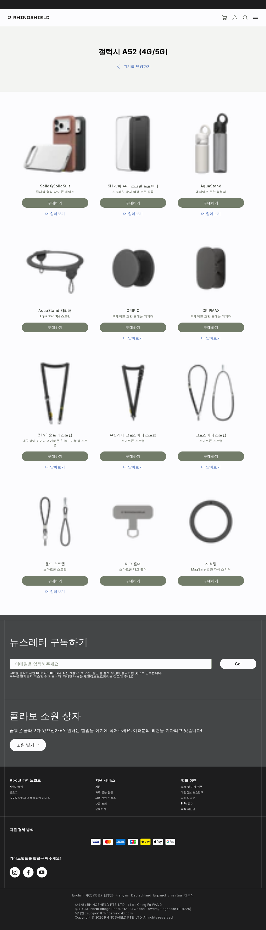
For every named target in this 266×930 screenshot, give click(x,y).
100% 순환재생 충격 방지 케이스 (30, 797)
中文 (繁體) (94, 895)
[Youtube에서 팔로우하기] (42, 872)
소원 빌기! (27, 745)
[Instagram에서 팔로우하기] (15, 872)
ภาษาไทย (175, 895)
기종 (98, 786)
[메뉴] (255, 17)
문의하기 (100, 808)
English (78, 895)
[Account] (235, 17)
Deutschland (141, 895)
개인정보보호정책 (96, 676)
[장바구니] (224, 17)
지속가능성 (16, 786)
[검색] (245, 17)
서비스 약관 (188, 797)
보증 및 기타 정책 (191, 786)
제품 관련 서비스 (105, 797)
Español (159, 895)
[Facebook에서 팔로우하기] (28, 872)
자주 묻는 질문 (104, 792)
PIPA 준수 (187, 803)
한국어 (189, 895)
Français (122, 895)
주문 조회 (101, 803)
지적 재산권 (188, 808)
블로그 (14, 792)
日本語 (109, 895)
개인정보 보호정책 (192, 792)
